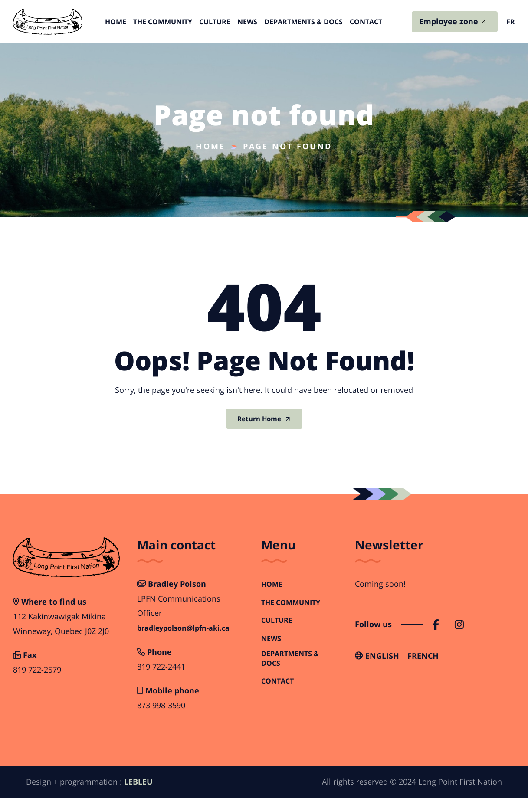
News (247, 21)
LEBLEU (138, 781)
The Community (162, 21)
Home (115, 21)
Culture (214, 21)
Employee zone (448, 21)
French (423, 656)
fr (510, 21)
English (382, 656)
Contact (366, 21)
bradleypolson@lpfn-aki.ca (183, 628)
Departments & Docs (303, 21)
